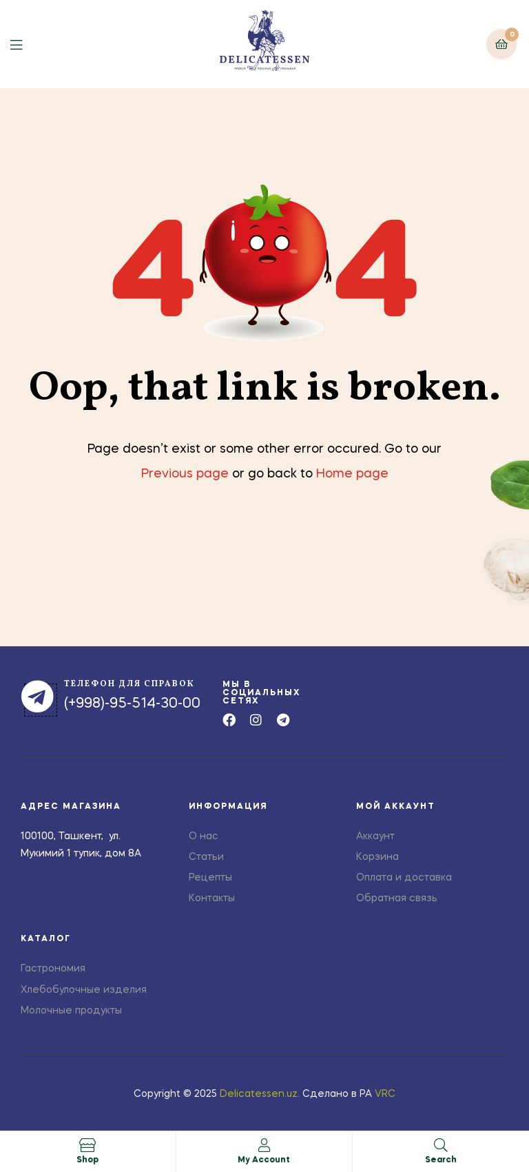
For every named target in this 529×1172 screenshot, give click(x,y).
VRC (385, 1094)
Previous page (185, 474)
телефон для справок (129, 684)
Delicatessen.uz (259, 1094)
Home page (352, 474)
